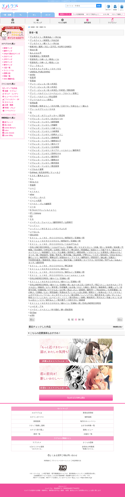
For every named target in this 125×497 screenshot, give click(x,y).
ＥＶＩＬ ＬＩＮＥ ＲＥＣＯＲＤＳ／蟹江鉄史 (51, 266)
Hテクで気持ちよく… (93, 14)
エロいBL (106, 14)
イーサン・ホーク (37, 197)
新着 (12, 23)
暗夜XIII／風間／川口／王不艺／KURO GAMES (50, 47)
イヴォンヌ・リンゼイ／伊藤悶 (43, 125)
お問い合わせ (70, 455)
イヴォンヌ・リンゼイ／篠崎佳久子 (45, 141)
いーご (33, 188)
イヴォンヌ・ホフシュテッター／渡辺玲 (47, 115)
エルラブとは (37, 413)
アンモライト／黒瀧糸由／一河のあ (45, 37)
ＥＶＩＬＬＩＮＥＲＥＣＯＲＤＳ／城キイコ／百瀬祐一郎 (55, 282)
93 (76, 319)
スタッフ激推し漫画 (37, 425)
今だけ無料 (62, 23)
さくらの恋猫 (88, 442)
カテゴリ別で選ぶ (37, 430)
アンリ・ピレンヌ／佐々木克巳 (43, 84)
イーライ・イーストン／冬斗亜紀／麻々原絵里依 (51, 310)
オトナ (48, 15)
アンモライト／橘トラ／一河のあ (44, 43)
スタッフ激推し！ (117, 14)
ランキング (37, 23)
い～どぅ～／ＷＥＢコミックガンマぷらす (48, 229)
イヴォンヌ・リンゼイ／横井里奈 (44, 163)
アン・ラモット (36, 66)
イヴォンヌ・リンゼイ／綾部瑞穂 (44, 122)
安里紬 (33, 81)
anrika (32, 75)
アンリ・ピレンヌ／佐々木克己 (43, 87)
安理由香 (34, 103)
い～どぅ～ (35, 225)
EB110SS (34, 235)
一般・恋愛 (7, 15)
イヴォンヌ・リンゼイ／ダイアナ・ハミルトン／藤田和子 (55, 150)
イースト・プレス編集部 (40, 204)
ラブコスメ (112, 23)
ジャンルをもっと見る (8, 114)
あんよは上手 (36, 53)
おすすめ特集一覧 (88, 425)
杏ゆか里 (34, 50)
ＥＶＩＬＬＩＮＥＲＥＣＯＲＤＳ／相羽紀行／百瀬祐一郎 (55, 241)
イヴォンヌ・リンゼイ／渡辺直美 (44, 166)
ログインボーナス (37, 417)
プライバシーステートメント (61, 460)
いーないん (35, 232)
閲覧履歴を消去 (118, 326)
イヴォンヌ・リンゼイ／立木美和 (44, 147)
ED (31, 216)
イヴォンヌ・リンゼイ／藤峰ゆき (44, 160)
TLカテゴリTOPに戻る (76, 398)
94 (79, 319)
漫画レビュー (88, 430)
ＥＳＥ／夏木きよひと (39, 176)
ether (32, 194)
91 (69, 319)
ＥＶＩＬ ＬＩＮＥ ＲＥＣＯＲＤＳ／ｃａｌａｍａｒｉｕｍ (57, 275)
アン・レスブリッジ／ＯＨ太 (42, 109)
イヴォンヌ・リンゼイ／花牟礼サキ (45, 153)
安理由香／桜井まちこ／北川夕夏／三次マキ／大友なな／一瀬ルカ (59, 106)
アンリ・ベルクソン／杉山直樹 (43, 97)
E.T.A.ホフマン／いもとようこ (43, 210)
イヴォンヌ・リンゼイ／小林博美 (44, 131)
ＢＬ (34, 15)
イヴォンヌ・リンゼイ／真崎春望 (44, 138)
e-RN (32, 315)
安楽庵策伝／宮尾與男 (39, 56)
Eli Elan (33, 313)
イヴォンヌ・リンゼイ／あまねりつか (46, 119)
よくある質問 (54, 455)
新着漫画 (36, 421)
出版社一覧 (88, 434)
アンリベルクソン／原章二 (41, 100)
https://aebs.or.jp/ (86, 478)
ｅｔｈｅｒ (35, 191)
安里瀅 (33, 78)
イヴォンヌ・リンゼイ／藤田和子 (44, 157)
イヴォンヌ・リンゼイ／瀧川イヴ (44, 144)
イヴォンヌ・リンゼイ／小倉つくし (45, 128)
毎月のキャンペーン (88, 421)
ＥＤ (32, 219)
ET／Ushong (35, 213)
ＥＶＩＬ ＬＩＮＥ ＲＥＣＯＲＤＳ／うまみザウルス (54, 244)
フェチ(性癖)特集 (78, 14)
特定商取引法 (76, 460)
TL (21, 15)
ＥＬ (32, 179)
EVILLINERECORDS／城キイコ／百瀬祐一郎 (50, 278)
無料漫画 (87, 23)
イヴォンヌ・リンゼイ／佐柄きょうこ (46, 134)
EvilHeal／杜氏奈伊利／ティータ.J (45, 172)
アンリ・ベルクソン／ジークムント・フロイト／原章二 (54, 93)
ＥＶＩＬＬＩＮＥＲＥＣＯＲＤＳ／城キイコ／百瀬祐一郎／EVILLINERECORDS (65, 303)
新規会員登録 (88, 413)
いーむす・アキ (36, 306)
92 (72, 319)
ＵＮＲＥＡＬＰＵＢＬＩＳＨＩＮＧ (45, 69)
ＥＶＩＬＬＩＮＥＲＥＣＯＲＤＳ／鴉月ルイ (49, 269)
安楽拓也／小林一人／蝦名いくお (44, 62)
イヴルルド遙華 (36, 169)
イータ (33, 207)
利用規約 (47, 460)
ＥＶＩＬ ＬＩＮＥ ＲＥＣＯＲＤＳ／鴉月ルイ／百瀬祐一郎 (57, 272)
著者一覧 (36, 434)
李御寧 (33, 185)
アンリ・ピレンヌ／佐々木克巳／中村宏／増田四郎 (52, 90)
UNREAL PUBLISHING (40, 72)
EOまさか (34, 182)
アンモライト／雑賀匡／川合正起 (44, 40)
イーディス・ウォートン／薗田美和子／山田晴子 (51, 222)
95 (83, 319)
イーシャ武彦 (36, 201)
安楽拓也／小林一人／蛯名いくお (44, 59)
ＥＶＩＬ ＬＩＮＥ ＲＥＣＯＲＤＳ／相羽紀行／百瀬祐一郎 (57, 238)
